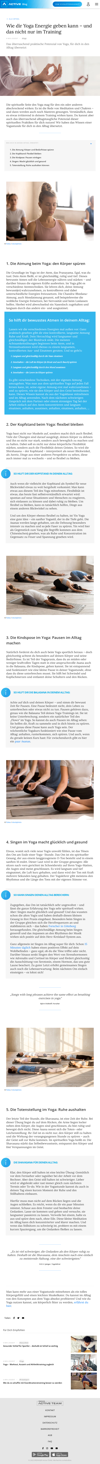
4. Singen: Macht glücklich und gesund (28, 161)
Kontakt (50, 1410)
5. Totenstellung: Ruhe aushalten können (29, 165)
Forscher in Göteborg (62, 926)
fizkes (8, 244)
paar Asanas (22, 741)
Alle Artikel (13, 19)
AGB (50, 1435)
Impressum (50, 1416)
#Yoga (24, 38)
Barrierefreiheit (50, 1429)
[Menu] (97, 4)
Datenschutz (50, 1422)
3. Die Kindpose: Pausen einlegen (25, 157)
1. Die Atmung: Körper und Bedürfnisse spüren (32, 149)
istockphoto (16, 244)
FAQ (50, 1441)
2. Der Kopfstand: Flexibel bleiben (25, 153)
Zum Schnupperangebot (67, 4)
